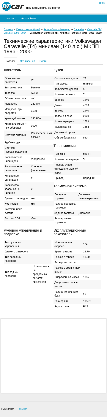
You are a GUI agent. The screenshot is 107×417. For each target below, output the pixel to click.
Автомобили (28, 18)
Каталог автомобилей (28, 29)
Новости (9, 18)
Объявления (27, 61)
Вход (102, 2)
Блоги (43, 61)
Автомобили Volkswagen (57, 29)
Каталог (10, 61)
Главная (8, 29)
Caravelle (79, 29)
